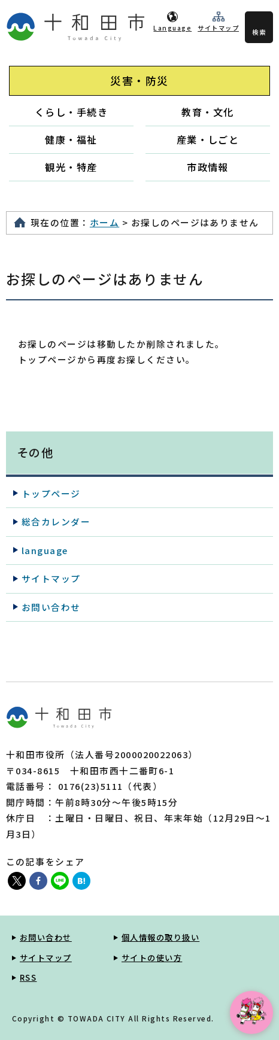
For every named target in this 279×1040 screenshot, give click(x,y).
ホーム (104, 222)
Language (172, 27)
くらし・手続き (71, 112)
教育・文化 (207, 112)
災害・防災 (139, 80)
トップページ (51, 493)
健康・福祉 (71, 139)
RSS (28, 977)
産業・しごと (208, 139)
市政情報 (208, 167)
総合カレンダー (56, 521)
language (45, 550)
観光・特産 (71, 167)
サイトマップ (218, 27)
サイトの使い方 (152, 957)
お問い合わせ (51, 607)
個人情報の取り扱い (160, 937)
